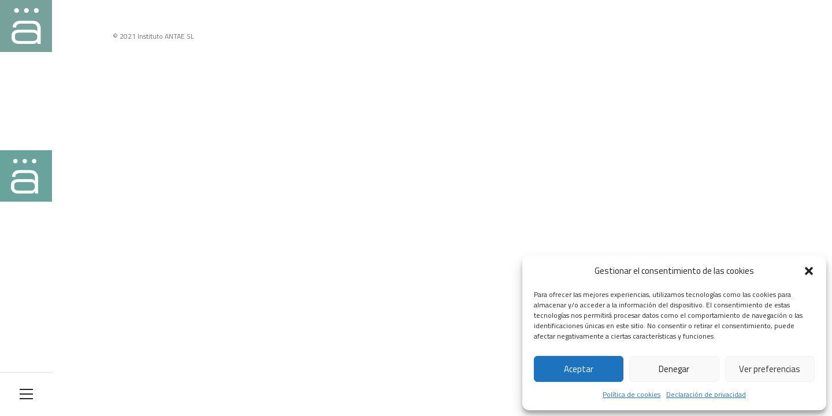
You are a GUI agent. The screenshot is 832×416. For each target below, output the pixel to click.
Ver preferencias (769, 369)
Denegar (674, 369)
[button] (809, 271)
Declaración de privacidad (706, 394)
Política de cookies (631, 394)
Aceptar (578, 369)
